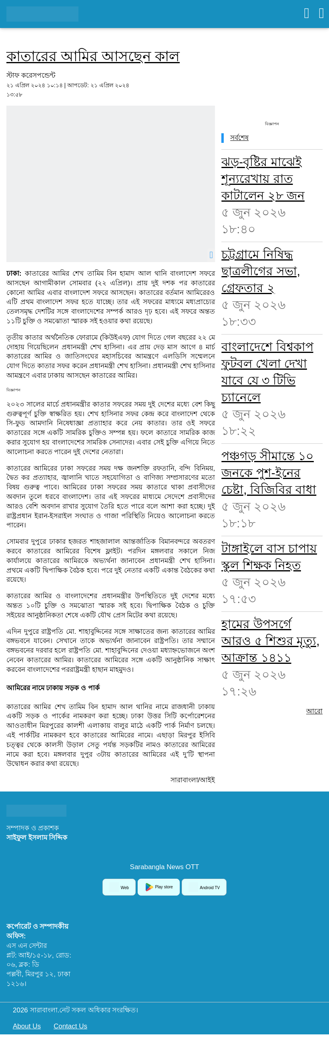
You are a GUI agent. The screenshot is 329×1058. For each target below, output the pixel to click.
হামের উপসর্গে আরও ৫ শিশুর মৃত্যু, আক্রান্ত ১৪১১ (270, 640)
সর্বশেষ (239, 138)
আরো (314, 711)
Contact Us (70, 1026)
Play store (158, 887)
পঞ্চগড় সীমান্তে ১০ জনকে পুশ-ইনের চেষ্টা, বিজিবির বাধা (268, 472)
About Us (27, 1026)
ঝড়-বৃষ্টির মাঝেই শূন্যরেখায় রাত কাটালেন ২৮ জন (263, 178)
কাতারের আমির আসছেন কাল (93, 56)
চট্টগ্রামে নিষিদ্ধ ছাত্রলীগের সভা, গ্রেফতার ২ (260, 271)
